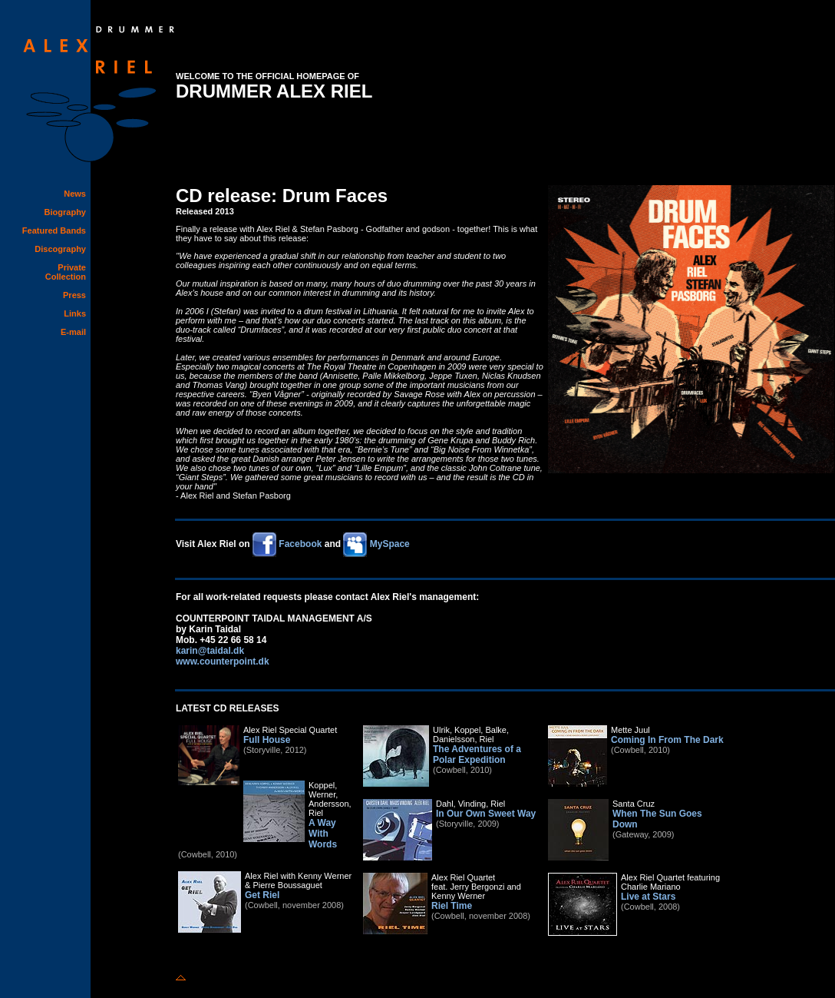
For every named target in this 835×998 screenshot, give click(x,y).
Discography (60, 249)
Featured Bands (54, 230)
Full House (266, 739)
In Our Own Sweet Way (486, 813)
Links (75, 313)
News (75, 193)
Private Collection (65, 272)
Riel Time (451, 905)
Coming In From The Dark (667, 739)
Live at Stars (648, 896)
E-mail (73, 332)
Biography (65, 212)
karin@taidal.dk (210, 650)
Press (74, 295)
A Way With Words (323, 833)
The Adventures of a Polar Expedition (477, 754)
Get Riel (262, 895)
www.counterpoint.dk (222, 661)
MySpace (375, 544)
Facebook (287, 544)
